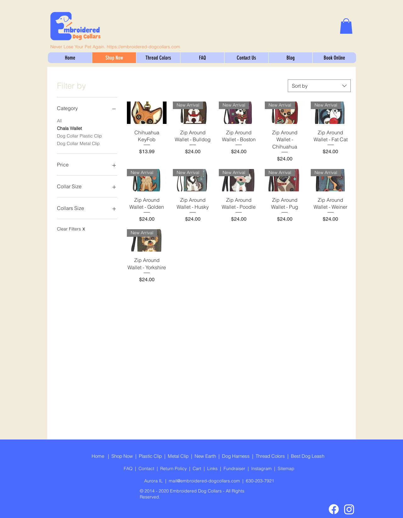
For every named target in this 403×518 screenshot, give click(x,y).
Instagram (262, 468)
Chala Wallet (69, 128)
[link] (346, 26)
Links (213, 468)
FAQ (129, 468)
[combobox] (319, 85)
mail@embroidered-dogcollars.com (204, 481)
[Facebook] (333, 509)
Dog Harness (236, 456)
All (59, 120)
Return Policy (174, 468)
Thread (263, 456)
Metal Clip (178, 456)
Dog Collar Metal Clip (78, 143)
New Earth (205, 456)
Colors (279, 456)
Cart (198, 468)
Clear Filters (71, 229)
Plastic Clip (150, 456)
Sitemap (286, 468)
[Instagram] (349, 509)
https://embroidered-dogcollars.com (143, 46)
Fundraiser (236, 468)
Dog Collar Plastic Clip (79, 135)
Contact (148, 468)
